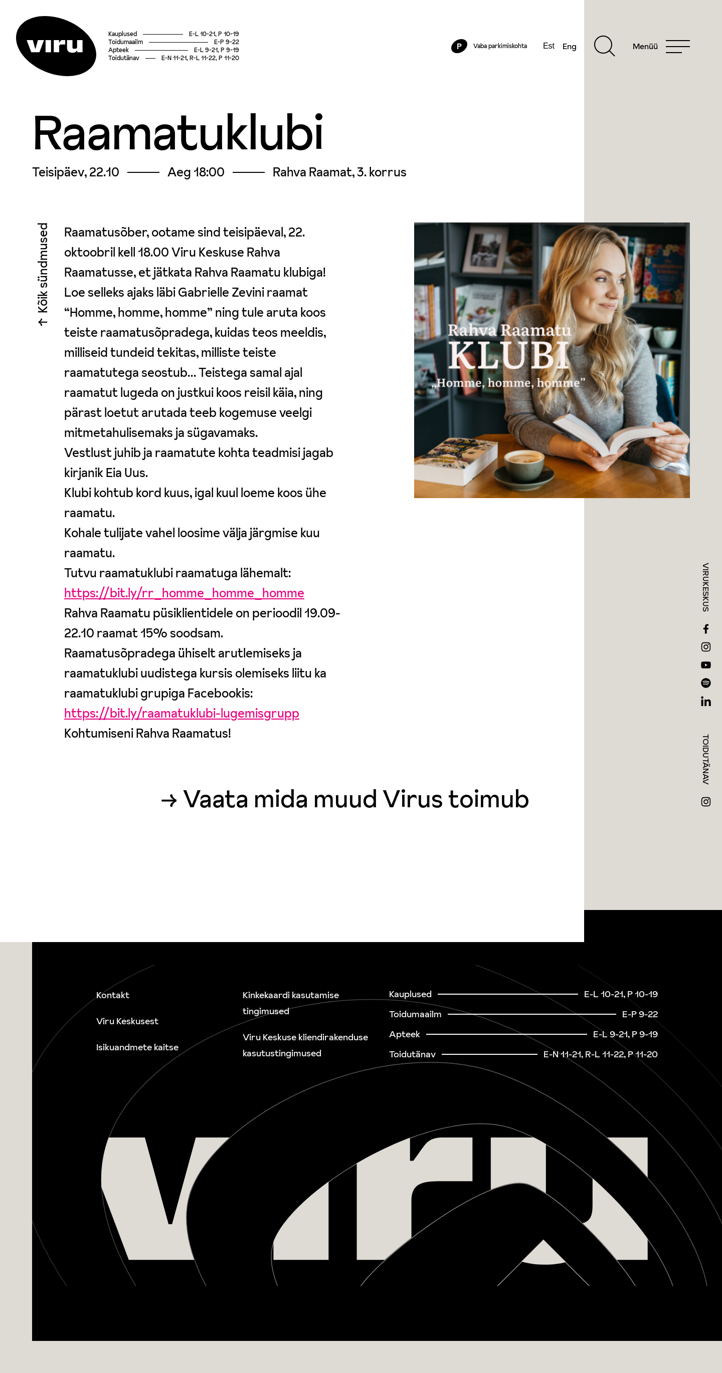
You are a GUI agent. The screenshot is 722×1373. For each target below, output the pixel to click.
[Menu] (661, 46)
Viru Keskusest (127, 1021)
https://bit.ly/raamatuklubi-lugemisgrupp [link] (181, 713)
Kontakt (112, 995)
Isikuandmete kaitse (137, 1047)
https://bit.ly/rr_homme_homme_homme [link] (184, 593)
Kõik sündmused (43, 270)
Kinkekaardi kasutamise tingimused (291, 1003)
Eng (570, 46)
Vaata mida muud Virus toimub (356, 799)
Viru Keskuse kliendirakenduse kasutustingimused (305, 1045)
